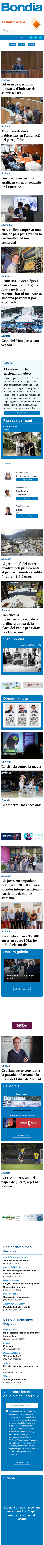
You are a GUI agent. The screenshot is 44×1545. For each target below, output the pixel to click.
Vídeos (9, 1478)
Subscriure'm (22, 1462)
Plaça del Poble (27, 480)
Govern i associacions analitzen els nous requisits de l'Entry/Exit (21, 182)
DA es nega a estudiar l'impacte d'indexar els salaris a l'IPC (18, 88)
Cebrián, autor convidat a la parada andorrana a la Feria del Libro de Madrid (21, 1074)
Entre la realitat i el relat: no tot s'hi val (20, 1368)
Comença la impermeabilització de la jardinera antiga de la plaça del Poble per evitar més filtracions (20, 623)
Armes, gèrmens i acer (14, 1379)
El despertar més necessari (21, 805)
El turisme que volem (26, 476)
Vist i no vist (13, 639)
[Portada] (22, 37)
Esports (12, 44)
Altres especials (22, 1135)
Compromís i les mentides (16, 1297)
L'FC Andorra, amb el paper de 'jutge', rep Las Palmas (19, 1182)
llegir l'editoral (22, 413)
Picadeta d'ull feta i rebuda (16, 1307)
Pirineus (31, 44)
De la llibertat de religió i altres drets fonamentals (21, 1334)
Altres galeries (22, 989)
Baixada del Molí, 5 (27, 516)
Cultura (22, 44)
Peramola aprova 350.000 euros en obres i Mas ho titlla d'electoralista (20, 940)
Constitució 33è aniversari (22, 1116)
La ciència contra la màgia (21, 766)
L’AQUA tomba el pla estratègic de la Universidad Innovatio (21, 1285)
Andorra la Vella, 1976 (31, 645)
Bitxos (19, 509)
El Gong (26, 498)
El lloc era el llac (10, 426)
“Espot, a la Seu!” (12, 1356)
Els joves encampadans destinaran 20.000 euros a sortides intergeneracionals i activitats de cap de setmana (21, 889)
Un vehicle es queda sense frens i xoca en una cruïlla (20, 1272)
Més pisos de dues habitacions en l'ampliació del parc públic (20, 135)
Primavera (8, 1346)
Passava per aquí (17, 420)
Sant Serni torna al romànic (17, 1260)
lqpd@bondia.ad (20, 1434)
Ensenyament (22, 1094)
